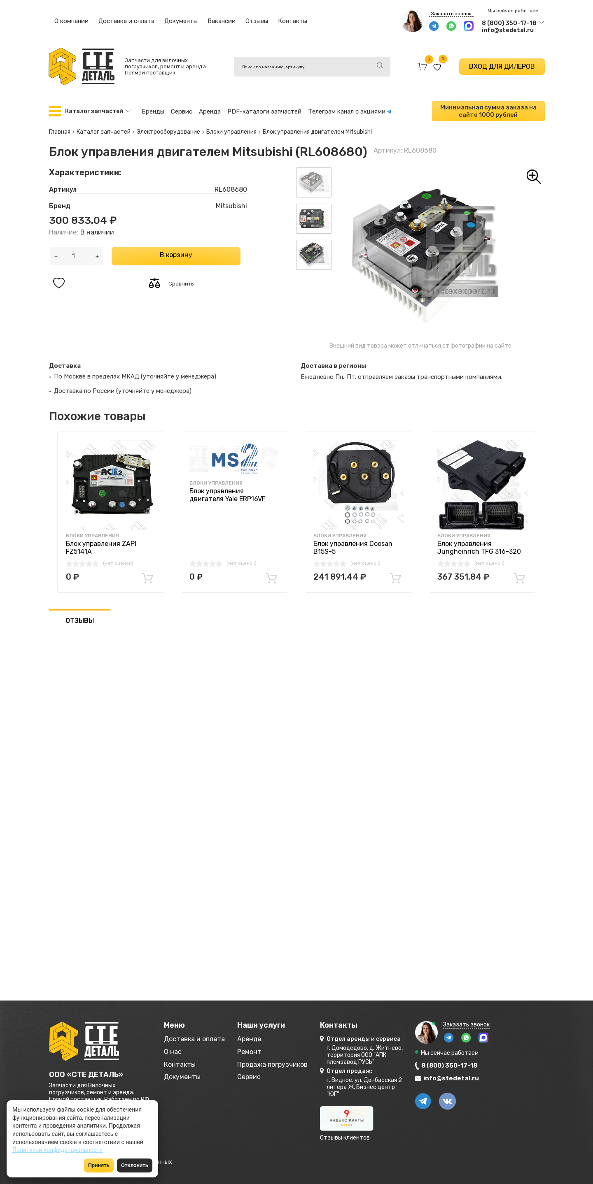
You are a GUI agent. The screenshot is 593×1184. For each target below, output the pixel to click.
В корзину (176, 251)
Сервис (181, 110)
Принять (99, 1165)
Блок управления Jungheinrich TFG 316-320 (479, 544)
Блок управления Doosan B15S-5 (352, 544)
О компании (71, 21)
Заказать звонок (451, 13)
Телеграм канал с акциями (350, 110)
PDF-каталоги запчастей (264, 110)
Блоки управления (92, 532)
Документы (181, 21)
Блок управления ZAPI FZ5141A (101, 544)
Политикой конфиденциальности (57, 1150)
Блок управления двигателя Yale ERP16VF (227, 491)
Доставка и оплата (126, 21)
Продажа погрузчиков (285, 1063)
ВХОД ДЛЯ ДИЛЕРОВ (502, 66)
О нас (173, 1050)
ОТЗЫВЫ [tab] (79, 617)
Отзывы (256, 21)
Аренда (210, 110)
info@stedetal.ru (508, 30)
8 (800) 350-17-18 (509, 23)
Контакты (292, 21)
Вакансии (222, 21)
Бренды (153, 110)
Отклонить (134, 1165)
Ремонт (258, 1050)
